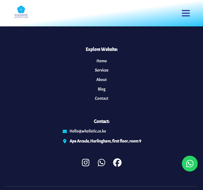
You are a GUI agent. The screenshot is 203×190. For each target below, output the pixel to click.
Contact (101, 98)
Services (101, 70)
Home (101, 61)
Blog (101, 89)
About (101, 79)
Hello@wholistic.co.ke (88, 131)
